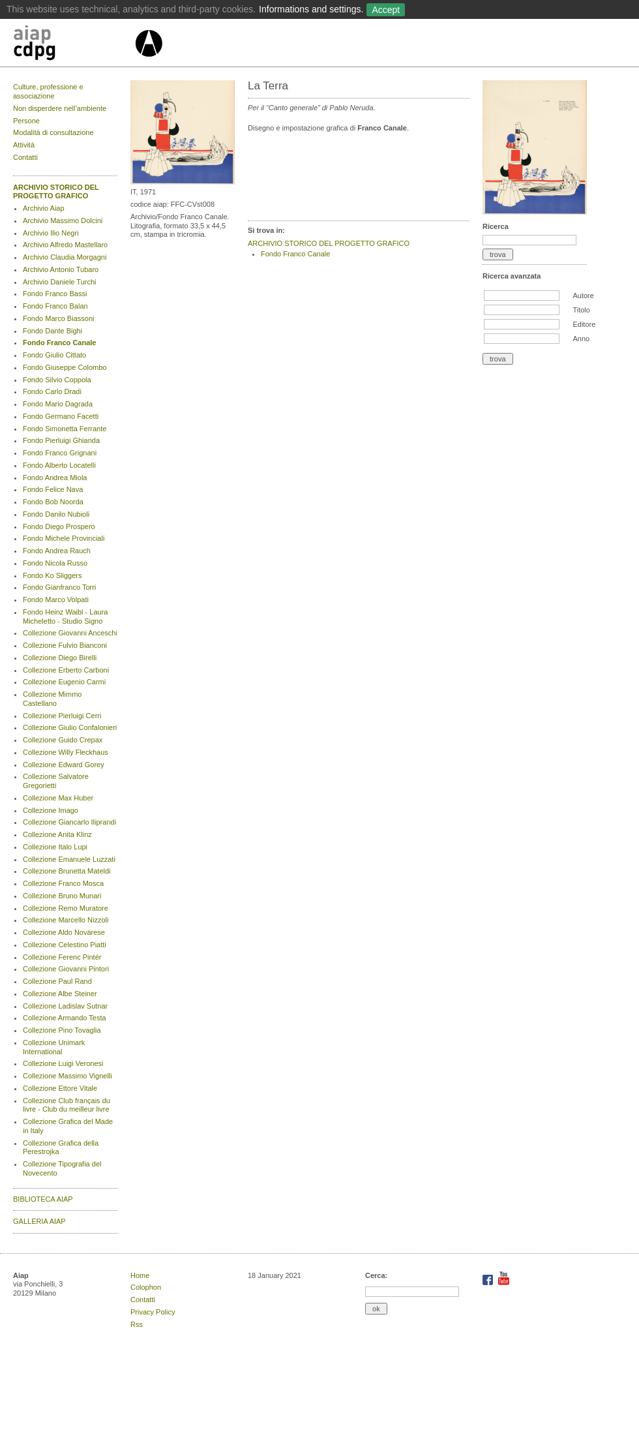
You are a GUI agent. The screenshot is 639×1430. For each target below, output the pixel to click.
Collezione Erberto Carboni (66, 670)
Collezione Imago (50, 810)
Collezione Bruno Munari (62, 896)
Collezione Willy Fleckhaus (65, 752)
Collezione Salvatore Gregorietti (56, 780)
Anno (580, 338)
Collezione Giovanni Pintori (66, 969)
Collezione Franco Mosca (63, 883)
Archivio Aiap (44, 208)
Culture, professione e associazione (48, 91)
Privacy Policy (152, 1312)
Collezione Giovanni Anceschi (70, 633)
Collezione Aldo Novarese (64, 932)
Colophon (145, 1287)
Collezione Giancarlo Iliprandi (69, 822)
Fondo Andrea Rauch (57, 551)
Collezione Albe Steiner (60, 993)
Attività (24, 145)
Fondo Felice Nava (53, 489)
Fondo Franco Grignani (60, 453)
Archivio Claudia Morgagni (64, 257)
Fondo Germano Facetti (60, 416)
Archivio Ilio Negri (51, 233)
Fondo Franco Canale (59, 342)
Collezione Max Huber (58, 798)
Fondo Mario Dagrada (58, 404)
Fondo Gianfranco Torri (59, 587)
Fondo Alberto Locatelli (59, 465)
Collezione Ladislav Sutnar (65, 1006)
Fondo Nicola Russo (55, 563)
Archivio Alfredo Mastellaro (65, 245)
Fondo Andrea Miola (55, 477)
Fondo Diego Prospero (59, 526)
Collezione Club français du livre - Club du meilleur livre (66, 1105)
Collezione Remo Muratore (65, 908)
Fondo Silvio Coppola (57, 380)
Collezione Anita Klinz (57, 834)
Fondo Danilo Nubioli (56, 514)
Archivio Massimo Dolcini (62, 220)
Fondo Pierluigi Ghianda (61, 440)
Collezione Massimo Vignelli (67, 1076)
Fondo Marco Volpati (56, 599)
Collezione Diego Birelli (60, 658)
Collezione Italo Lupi (55, 847)
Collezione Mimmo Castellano (52, 698)
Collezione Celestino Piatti (64, 945)
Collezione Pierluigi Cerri (62, 716)
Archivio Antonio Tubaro (60, 269)
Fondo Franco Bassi (55, 293)
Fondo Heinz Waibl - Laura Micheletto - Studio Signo (65, 616)
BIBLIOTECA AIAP (43, 1199)
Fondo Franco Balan (55, 306)
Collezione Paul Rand (57, 981)
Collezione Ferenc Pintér (62, 957)
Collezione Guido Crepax (62, 740)
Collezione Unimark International (54, 1047)
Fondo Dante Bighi (52, 331)
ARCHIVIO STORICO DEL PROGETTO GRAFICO (56, 191)
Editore (583, 324)
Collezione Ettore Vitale (60, 1088)
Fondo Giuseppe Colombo (64, 367)
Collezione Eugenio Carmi (64, 682)
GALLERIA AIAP (39, 1221)
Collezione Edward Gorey (63, 764)
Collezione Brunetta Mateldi (67, 871)
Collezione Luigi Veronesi (63, 1063)
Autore (582, 295)
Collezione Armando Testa (64, 1018)
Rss (136, 1324)
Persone (26, 121)
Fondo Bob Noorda (53, 502)
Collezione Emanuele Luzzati (69, 859)
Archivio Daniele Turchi (60, 282)
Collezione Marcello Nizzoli (65, 920)
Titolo (581, 310)
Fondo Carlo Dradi (52, 391)
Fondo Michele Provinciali (63, 538)
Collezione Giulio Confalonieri (70, 727)
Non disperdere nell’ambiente (59, 108)
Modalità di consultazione (53, 132)
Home (139, 1275)
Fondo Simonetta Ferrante (64, 429)
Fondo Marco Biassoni (58, 318)
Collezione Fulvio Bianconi (65, 645)
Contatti (25, 157)
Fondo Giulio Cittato (54, 355)
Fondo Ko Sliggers (52, 575)
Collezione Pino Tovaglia (62, 1030)
